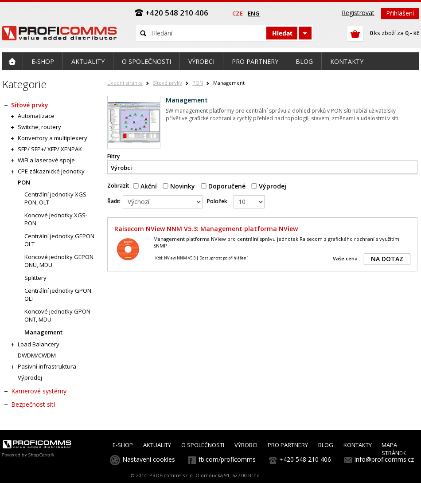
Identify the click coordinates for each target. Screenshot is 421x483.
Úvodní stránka (125, 82)
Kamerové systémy (38, 391)
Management (43, 332)
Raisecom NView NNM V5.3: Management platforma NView (206, 228)
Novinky (179, 186)
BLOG (325, 445)
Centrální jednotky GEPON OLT (59, 240)
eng (254, 13)
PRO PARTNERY (288, 445)
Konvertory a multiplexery (52, 138)
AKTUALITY (157, 445)
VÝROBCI (245, 445)
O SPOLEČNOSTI (202, 445)
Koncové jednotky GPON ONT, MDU (57, 315)
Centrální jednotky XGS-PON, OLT (56, 198)
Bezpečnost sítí (33, 404)
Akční (145, 186)
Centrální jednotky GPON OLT (57, 294)
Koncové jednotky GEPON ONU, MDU (59, 261)
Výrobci (121, 168)
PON (197, 82)
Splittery (35, 278)
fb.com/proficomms (227, 459)
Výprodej (268, 186)
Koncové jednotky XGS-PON (55, 219)
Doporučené (223, 186)
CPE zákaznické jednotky (51, 171)
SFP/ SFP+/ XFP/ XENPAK (50, 149)
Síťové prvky (167, 82)
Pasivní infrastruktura (47, 366)
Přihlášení (400, 13)
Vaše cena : (346, 258)
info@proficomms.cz (384, 459)
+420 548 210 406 (305, 459)
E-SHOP (123, 445)
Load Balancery (38, 344)
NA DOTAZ (387, 259)
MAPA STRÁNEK (394, 449)
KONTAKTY (357, 445)
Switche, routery (39, 127)
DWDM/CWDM (37, 355)
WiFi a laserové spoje (46, 160)
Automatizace (36, 116)
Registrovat (358, 12)
